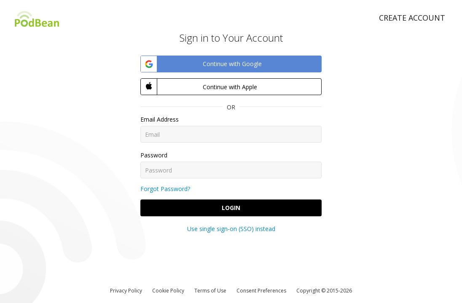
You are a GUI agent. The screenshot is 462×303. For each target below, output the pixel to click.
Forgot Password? (165, 189)
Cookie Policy (168, 290)
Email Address (159, 119)
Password (153, 155)
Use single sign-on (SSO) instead (231, 229)
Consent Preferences (261, 290)
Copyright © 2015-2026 (324, 290)
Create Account (412, 18)
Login (231, 208)
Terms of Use (210, 290)
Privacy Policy (126, 290)
